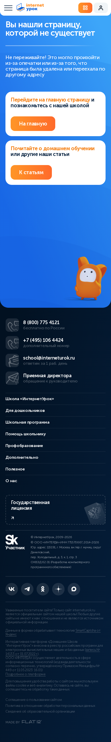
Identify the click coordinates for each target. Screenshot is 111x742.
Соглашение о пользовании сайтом (33, 700)
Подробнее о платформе (25, 674)
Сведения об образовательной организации (40, 711)
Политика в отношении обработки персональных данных (50, 706)
